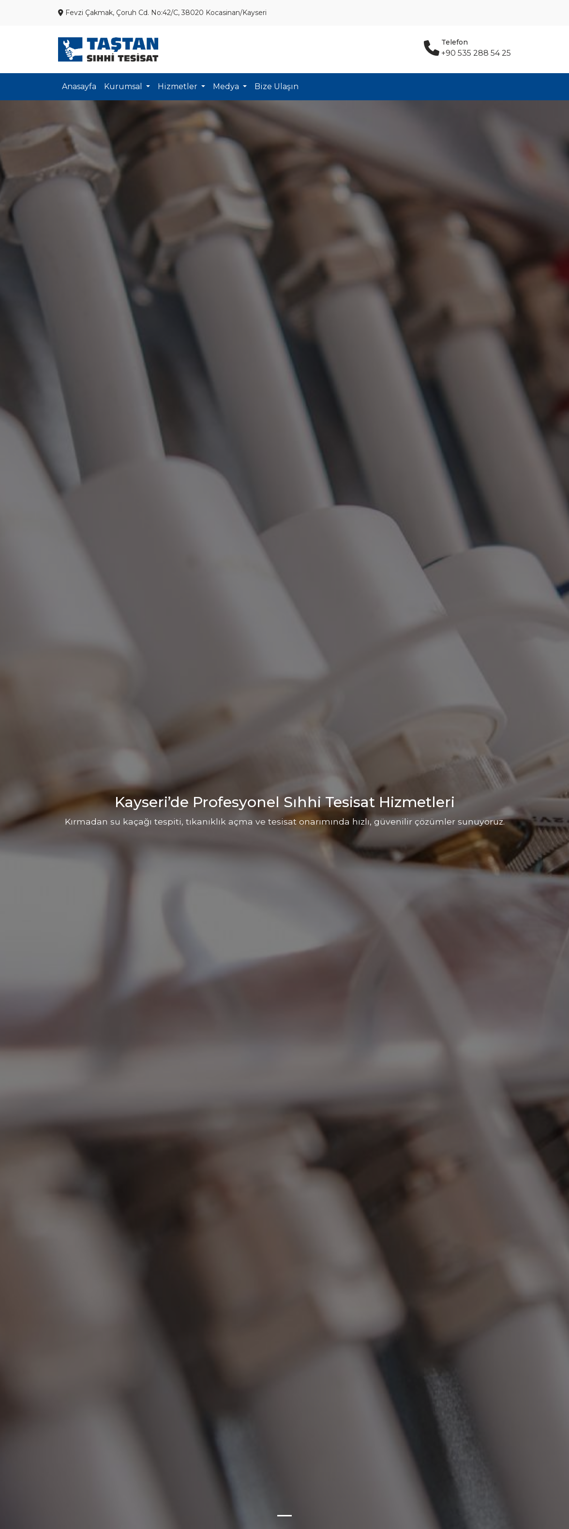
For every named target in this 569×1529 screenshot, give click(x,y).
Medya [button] (227, 86)
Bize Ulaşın (277, 86)
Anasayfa (79, 86)
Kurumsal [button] (124, 86)
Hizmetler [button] (178, 86)
